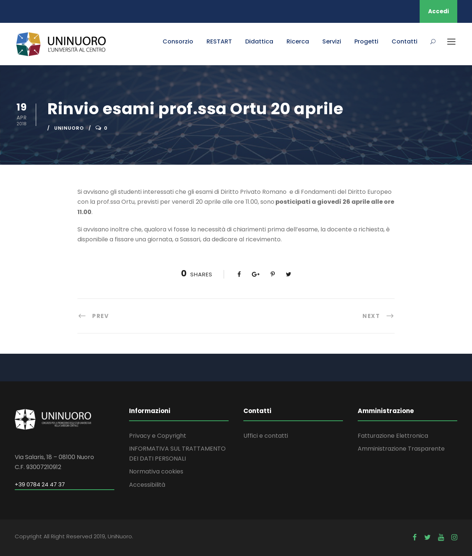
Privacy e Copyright (157, 435)
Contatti (404, 41)
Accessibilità (147, 484)
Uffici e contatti (265, 435)
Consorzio (178, 41)
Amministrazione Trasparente (401, 448)
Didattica (259, 41)
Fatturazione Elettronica (393, 435)
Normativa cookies (156, 471)
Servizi (331, 41)
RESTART (219, 41)
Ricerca (298, 41)
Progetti (366, 41)
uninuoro (69, 128)
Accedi (438, 11)
